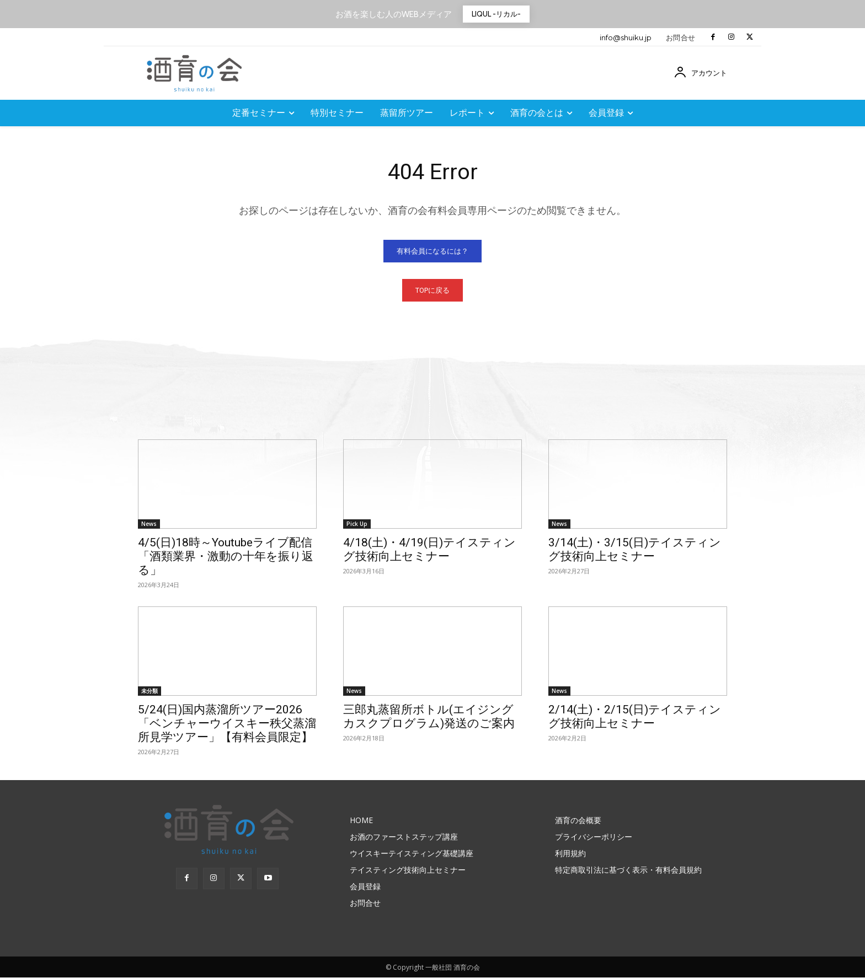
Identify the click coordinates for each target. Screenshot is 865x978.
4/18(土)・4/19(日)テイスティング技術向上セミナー (429, 549)
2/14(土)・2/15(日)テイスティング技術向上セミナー (634, 716)
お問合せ (681, 37)
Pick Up (356, 524)
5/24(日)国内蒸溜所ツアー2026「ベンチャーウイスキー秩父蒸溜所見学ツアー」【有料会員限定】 (227, 723)
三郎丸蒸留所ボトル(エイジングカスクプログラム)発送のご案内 (429, 716)
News (149, 524)
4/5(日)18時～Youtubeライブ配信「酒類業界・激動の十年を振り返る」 (225, 556)
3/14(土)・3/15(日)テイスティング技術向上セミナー (634, 549)
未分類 (149, 691)
